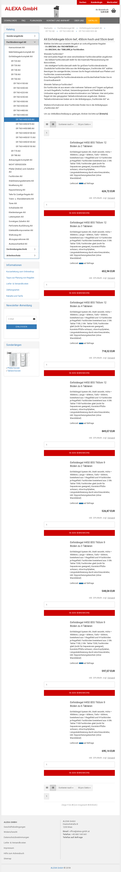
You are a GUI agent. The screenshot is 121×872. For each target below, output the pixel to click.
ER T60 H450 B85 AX (25, 128)
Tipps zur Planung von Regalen (20, 277)
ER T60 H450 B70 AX (25, 124)
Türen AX (13, 203)
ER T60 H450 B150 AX (25, 146)
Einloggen (21, 327)
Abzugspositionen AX (19, 239)
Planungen (36, 20)
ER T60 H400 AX (21, 110)
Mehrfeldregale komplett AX (22, 52)
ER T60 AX (15, 79)
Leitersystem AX (16, 217)
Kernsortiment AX (17, 47)
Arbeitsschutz (13, 255)
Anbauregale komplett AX (20, 160)
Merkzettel (112, 2)
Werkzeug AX (15, 235)
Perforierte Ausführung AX (21, 226)
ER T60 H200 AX (21, 88)
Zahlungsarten (12, 290)
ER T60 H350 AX (21, 106)
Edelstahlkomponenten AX (21, 230)
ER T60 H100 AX (21, 83)
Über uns (79, 20)
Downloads (10, 20)
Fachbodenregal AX (16, 42)
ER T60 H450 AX (21, 115)
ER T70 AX (15, 151)
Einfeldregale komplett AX (21, 56)
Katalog (93, 20)
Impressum (9, 848)
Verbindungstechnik (16, 249)
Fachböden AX (15, 176)
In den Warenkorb (79, 213)
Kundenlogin (96, 2)
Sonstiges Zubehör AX (19, 221)
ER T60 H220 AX (21, 92)
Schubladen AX (16, 208)
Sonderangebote (14, 36)
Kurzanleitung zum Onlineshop (20, 271)
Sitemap (7, 858)
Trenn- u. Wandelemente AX (21, 199)
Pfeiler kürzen (13, 368)
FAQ (23, 20)
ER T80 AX (15, 155)
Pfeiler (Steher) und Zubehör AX (21, 170)
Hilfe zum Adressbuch (14, 853)
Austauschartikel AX (18, 244)
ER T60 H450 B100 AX (25, 133)
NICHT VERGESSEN (17, 164)
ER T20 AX (15, 61)
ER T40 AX (15, 70)
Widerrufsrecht (10, 832)
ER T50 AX (15, 74)
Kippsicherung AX (17, 190)
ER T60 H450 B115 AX (25, 137)
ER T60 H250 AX (21, 97)
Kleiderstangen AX (17, 212)
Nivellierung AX (16, 185)
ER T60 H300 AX (21, 101)
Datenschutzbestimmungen (16, 837)
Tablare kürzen (14, 371)
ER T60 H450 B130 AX (25, 142)
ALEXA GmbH (57, 868)
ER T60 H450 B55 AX (25, 119)
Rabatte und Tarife (14, 296)
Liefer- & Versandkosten (17, 283)
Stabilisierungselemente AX (21, 181)
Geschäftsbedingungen (14, 827)
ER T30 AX (15, 65)
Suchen (82, 2)
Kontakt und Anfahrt (58, 20)
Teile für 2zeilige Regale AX (21, 194)
